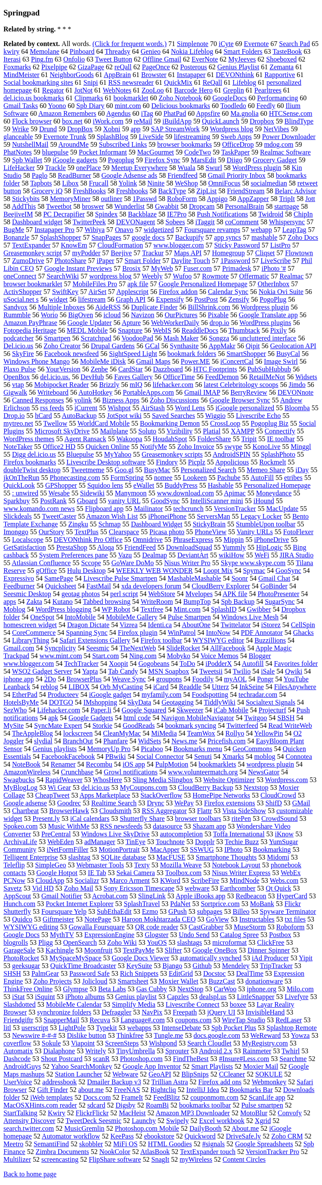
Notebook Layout (236, 865)
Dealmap (154, 555)
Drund (48, 129)
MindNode (244, 880)
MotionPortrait (119, 849)
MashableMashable (194, 578)
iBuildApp (177, 121)
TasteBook (287, 51)
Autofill (253, 663)
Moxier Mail (260, 1066)
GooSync (288, 570)
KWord (170, 880)
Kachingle (60, 950)
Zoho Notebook (180, 98)
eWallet (143, 485)
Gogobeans (153, 663)
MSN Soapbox (169, 671)
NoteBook (26, 764)
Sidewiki (92, 493)
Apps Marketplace (105, 795)
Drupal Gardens (113, 346)
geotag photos (81, 593)
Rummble (17, 315)
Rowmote (215, 276)
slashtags (189, 942)
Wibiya (95, 229)
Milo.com (300, 989)
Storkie (102, 725)
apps (9, 601)
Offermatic (254, 276)
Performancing (277, 98)
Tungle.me (168, 1035)
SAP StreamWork (175, 129)
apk (53, 717)
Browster (154, 74)
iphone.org (261, 989)
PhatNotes (17, 152)
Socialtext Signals (270, 702)
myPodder (86, 253)
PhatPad (175, 113)
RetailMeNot (267, 377)
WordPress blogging (63, 609)
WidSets (149, 741)
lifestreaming (192, 136)
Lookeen (195, 477)
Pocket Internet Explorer (79, 903)
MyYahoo (117, 454)
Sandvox (15, 307)
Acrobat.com (110, 896)
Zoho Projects (52, 981)
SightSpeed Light (133, 353)
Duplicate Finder (154, 307)
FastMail (99, 586)
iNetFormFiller (67, 849)
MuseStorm (250, 927)
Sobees (175, 222)
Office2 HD (59, 446)
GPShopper (61, 485)
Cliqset (265, 253)
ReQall (212, 82)
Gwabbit (167, 206)
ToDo (187, 663)
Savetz (12, 888)
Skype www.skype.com (253, 562)
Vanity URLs (255, 531)
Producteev (63, 694)
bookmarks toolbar (205, 1105)
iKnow (284, 834)
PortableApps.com (148, 392)
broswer (93, 206)
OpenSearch (80, 942)
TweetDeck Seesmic (93, 1120)
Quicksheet (60, 586)
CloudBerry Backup (205, 787)
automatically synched (211, 958)
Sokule (51, 1043)
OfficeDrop (238, 144)
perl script (124, 593)
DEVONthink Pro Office (88, 539)
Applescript (132, 291)
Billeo (240, 911)
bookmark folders (191, 353)
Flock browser (32, 121)
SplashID (224, 609)
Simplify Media (133, 1004)
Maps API (187, 253)
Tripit (249, 438)
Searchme (293, 1058)
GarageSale (19, 950)
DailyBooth (205, 1128)
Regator (53, 90)
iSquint (45, 996)
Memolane (44, 51)
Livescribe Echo (258, 415)
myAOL (235, 679)
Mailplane (114, 431)
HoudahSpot (169, 438)
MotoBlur (253, 1113)
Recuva (100, 1020)
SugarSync (279, 601)
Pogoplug (121, 160)
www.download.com (185, 493)
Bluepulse (80, 454)
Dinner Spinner (269, 950)
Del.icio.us (18, 346)
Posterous (193, 67)
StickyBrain (209, 524)
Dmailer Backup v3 (114, 1082)
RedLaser (289, 1020)
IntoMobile (80, 617)
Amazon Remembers (67, 113)
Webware (125, 1074)
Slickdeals (17, 516)
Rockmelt (272, 462)
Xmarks (233, 756)
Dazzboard (168, 369)
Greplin (233, 90)
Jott (310, 198)
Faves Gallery (133, 377)
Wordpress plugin (264, 307)
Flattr (204, 810)
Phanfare (115, 741)
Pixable (218, 315)
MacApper (164, 849)
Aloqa (105, 547)
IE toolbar (280, 438)
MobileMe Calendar (74, 1004)
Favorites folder (296, 663)
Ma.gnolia (244, 113)
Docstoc (214, 973)
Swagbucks (19, 779)
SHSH (12, 973)
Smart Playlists (211, 1066)
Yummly (234, 547)
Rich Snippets (139, 973)
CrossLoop (225, 423)
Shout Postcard (61, 1058)
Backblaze (142, 214)
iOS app (134, 764)
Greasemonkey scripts (172, 454)
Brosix (131, 268)
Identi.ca (160, 624)
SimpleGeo (50, 865)
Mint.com (187, 609)
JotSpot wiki (124, 415)
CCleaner (232, 1074)
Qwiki (293, 671)
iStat (18, 996)
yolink (83, 400)
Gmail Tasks (20, 105)
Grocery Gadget (275, 160)
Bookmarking (272, 849)
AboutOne (196, 624)
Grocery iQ (46, 191)
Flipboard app (104, 508)
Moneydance (274, 493)
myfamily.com (162, 694)
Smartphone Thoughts (226, 857)
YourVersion (63, 369)
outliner (111, 198)
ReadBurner (74, 175)
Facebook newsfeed (71, 353)
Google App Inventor (151, 1066)
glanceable (18, 136)
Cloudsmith (115, 810)
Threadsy (117, 51)
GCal (152, 346)
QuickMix (178, 82)
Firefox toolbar (161, 640)
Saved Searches (173, 415)
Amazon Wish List (112, 516)
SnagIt (160, 1159)
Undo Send (194, 934)
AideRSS (108, 307)
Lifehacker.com (58, 710)
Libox (70, 183)
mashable (264, 237)
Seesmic (97, 648)
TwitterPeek (89, 222)
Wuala (186, 167)
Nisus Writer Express (241, 872)
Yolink (127, 183)
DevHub (92, 377)
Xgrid (263, 1120)
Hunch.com (19, 903)
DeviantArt (192, 555)
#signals (213, 1144)
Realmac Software (285, 152)
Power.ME (195, 361)
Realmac (291, 276)
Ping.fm (42, 59)
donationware (264, 981)
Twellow (55, 423)
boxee (238, 1004)
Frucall (98, 183)
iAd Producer (270, 958)
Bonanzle (16, 237)
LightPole (72, 1027)
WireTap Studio (243, 1020)
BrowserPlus (84, 679)
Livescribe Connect (193, 1004)
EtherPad (24, 694)
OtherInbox (274, 284)
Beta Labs (112, 989)
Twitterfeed (242, 725)
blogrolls (15, 942)
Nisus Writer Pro (187, 562)
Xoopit (118, 663)
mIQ (136, 384)
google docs (148, 237)
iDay (302, 469)
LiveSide (151, 136)
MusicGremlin (84, 1128)
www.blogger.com (178, 245)
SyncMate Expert (58, 725)
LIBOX (79, 686)
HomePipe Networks (221, 795)
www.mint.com (61, 655)
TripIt (287, 198)
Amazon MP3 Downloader (193, 1113)
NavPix (152, 1012)
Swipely (177, 1120)
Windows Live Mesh (250, 617)
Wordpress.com (286, 779)
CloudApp (50, 880)
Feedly (266, 105)
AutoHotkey (95, 392)
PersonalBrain (244, 206)
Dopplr (204, 841)
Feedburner (19, 586)
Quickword (200, 1136)
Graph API (131, 299)
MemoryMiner (70, 198)
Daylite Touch (190, 260)
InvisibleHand (265, 1012)
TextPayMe (139, 950)
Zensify (238, 299)
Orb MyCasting (121, 686)
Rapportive (279, 74)
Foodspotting (210, 694)
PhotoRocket (21, 958)
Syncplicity (60, 648)
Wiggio (215, 415)
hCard (43, 415)
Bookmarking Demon (170, 423)
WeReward (266, 1035)
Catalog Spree (239, 934)
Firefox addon (178, 291)
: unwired (25, 493)
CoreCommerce (34, 632)
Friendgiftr (18, 1020)
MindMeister (21, 74)
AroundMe (74, 144)
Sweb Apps (235, 136)
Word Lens (190, 408)
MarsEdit (204, 160)
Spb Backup (237, 601)
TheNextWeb (137, 648)
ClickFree (270, 942)
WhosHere (107, 779)
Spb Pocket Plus (233, 1027)
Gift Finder (52, 1089)
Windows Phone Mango (36, 361)
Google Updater (90, 322)
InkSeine (251, 686)
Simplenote (192, 43)
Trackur (153, 253)
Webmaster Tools (100, 865)
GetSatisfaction (24, 547)
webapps (139, 1027)
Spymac (254, 570)
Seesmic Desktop (27, 593)
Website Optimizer (229, 779)
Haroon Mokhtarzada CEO (158, 919)
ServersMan (213, 516)
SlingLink (152, 896)
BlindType (299, 121)
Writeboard (52, 392)
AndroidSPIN (232, 454)
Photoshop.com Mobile (147, 1128)
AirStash (153, 408)
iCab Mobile (231, 710)
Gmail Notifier (61, 896)
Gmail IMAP (202, 392)
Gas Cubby (151, 989)
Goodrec (69, 803)
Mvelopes (199, 593)
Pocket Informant (103, 152)
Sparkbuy (16, 500)
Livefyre (296, 996)
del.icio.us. (55, 377)
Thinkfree (129, 1035)
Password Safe (89, 973)
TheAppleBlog (32, 733)
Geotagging (177, 702)
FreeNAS (127, 1089)
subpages (210, 911)
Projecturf (272, 710)
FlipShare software (115, 1159)
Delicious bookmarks (181, 105)
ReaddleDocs (200, 330)
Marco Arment (129, 880)
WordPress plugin (257, 167)
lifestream (91, 299)
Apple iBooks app (201, 896)
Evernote (256, 43)
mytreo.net (18, 423)
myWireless (196, 1159)
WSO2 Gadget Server (42, 671)
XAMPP (242, 431)
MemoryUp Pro (108, 748)
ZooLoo (153, 90)
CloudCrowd (278, 795)
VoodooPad (137, 338)
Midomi (278, 857)
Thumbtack (244, 330)
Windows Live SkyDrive (115, 834)
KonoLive (266, 446)
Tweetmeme (87, 469)
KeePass (121, 1136)
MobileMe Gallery (132, 617)
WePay (184, 803)
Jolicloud (95, 981)
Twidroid (270, 214)
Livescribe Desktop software (106, 462)
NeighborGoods (72, 74)
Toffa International (239, 834)
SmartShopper (246, 353)
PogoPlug (273, 299)
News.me (184, 741)
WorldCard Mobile (103, 423)
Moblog (14, 609)
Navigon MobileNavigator (197, 717)
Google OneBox (214, 950)
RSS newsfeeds (121, 826)
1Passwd (145, 198)
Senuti (203, 756)
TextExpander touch (207, 1151)
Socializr (86, 880)
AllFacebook (228, 648)
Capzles (178, 996)
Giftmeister (58, 919)
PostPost (206, 299)
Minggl (301, 446)
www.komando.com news (39, 508)
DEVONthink (235, 74)
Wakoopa (129, 438)
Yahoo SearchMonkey (81, 1066)
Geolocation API (293, 346)
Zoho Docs (303, 237)
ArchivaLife (20, 841)
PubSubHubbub (269, 369)
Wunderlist (129, 206)
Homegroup (228, 253)
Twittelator (236, 624)
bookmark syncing (191, 725)
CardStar (130, 369)
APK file (235, 593)
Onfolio (74, 59)
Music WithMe (69, 826)
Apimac (235, 493)
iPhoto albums (85, 996)
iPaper (105, 260)
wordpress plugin (270, 764)
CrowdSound (279, 818)
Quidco (22, 919)
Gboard (87, 500)
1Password (235, 260)
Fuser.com (197, 268)
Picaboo (152, 748)
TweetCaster (59, 516)
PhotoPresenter (278, 593)
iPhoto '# (274, 268)
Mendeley (236, 965)
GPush (177, 911)
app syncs (227, 237)
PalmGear (45, 973)
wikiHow (232, 555)
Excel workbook (222, 1120)
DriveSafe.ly (243, 1136)
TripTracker (276, 965)
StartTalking (20, 1113)
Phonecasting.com (75, 477)
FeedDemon (221, 377)
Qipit (253, 346)
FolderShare (214, 438)
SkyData (139, 702)
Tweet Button (113, 59)
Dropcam (202, 206)
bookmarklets (217, 764)
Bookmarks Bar (251, 1089)
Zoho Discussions (174, 400)
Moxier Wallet (178, 981)
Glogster (156, 934)
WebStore (161, 593)
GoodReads (139, 725)
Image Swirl (281, 361)
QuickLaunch (220, 121)
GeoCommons (252, 748)
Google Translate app (268, 315)
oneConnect (19, 276)
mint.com (128, 105)
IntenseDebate (181, 1027)
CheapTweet (52, 795)
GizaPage (90, 67)
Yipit (306, 958)
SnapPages (106, 237)
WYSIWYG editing (31, 927)
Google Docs (21, 934)
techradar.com (257, 694)
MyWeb (162, 268)
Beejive (121, 253)
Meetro (13, 1144)
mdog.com (278, 144)
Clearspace (124, 531)
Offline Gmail (161, 59)
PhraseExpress (193, 539)
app (136, 129)
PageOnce (156, 67)
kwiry (11, 51)
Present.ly (46, 818)
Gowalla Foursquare (97, 927)
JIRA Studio (297, 555)
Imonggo (15, 531)
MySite (13, 725)
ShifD (274, 803)
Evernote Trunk (64, 136)
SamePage (58, 578)
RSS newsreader (131, 82)
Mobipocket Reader (61, 384)
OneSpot (42, 617)
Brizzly (109, 384)
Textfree (151, 609)
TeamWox (201, 733)
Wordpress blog (231, 129)
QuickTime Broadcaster (83, 965)
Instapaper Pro (54, 229)
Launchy (144, 1120)
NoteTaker (17, 446)
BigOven (80, 315)
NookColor (114, 1151)
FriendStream (245, 191)
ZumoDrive (28, 260)
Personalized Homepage (277, 485)
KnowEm (74, 245)
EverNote (205, 59)
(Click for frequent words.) (130, 43)
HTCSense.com (291, 113)
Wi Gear (59, 787)
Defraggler (116, 1012)
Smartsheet (133, 981)
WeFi (261, 555)
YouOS (157, 942)
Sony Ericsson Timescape (139, 888)
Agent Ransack (85, 438)
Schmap (110, 524)
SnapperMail (61, 1020)
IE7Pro (176, 214)
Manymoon (131, 493)
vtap (18, 384)
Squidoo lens (105, 485)
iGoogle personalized (245, 408)
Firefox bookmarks (29, 462)
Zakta (34, 601)
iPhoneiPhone (167, 516)
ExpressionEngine (109, 934)
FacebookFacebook (68, 756)
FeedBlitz (166, 1097)
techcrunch (188, 508)
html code (137, 717)
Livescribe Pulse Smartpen (121, 578)
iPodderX (218, 663)
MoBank (262, 903)
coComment (242, 222)
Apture (131, 322)
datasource (167, 826)
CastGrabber (206, 927)
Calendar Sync (228, 291)
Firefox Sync (162, 160)
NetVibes (276, 129)
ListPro (280, 245)
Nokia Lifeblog (192, 51)
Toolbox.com (183, 872)
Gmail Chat (274, 578)
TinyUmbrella (135, 1051)
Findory (167, 462)
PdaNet (180, 903)
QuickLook (19, 485)
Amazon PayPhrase (30, 322)
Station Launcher (78, 1074)
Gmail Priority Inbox (237, 175)
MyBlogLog (20, 787)
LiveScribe (275, 260)
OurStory (52, 531)
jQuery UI (221, 1012)
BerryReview (248, 392)
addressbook (59, 1082)
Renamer (63, 764)
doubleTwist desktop (32, 469)
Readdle (190, 686)
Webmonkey (269, 1082)
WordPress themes (28, 438)
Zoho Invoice (195, 446)
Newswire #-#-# (34, 1035)
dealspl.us (213, 996)
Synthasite (184, 346)
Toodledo (233, 105)
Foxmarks (17, 67)
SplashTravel (142, 903)
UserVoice (17, 1082)
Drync (155, 803)
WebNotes (117, 90)
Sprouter (177, 1051)
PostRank (53, 500)
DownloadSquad (189, 547)
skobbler (91, 1144)
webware (197, 888)
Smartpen (57, 338)
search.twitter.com (28, 1128)
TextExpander (31, 245)
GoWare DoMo (132, 562)
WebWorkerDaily (175, 322)
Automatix (18, 1051)
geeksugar (26, 965)
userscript (35, 1027)
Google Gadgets (90, 717)
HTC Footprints (215, 369)
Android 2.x (215, 1051)
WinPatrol (181, 632)
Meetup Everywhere (139, 167)
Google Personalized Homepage (202, 284)
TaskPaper (235, 152)
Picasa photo (166, 531)
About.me (245, 1128)
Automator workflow (71, 1136)
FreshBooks (89, 191)
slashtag (79, 857)
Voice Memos (219, 655)
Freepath (185, 1012)
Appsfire (208, 113)
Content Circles (244, 1159)
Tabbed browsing (106, 601)
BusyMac (157, 469)
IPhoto (233, 849)
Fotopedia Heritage (29, 330)
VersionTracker (235, 508)
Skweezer (189, 710)
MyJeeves (242, 59)
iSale (268, 671)
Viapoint (83, 1043)
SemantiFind (51, 1144)
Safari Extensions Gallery (94, 640)
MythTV (62, 934)
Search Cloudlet (209, 1043)
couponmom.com (214, 1097)
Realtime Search (113, 803)
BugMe (13, 229)
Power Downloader (289, 136)
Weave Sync (129, 679)
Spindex (106, 214)
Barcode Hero (193, 90)
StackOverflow (161, 795)
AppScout (17, 896)
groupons (169, 679)
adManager (99, 841)
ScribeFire (205, 880)
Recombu (99, 764)
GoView (217, 919)
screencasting (59, 1159)
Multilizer (17, 1159)
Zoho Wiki (122, 942)
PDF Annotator (261, 632)
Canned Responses (38, 400)
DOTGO (61, 702)
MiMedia (164, 733)
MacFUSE (171, 857)
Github (201, 965)
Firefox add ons (220, 1082)
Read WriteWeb (290, 725)
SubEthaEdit (114, 911)
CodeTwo (197, 152)
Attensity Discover (29, 1120)
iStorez (271, 624)
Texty (142, 865)
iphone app (18, 679)
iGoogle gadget (110, 694)
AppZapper (253, 198)
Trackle (55, 167)
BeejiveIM (18, 214)
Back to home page (29, 1174)
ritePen (241, 818)
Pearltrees (268, 90)
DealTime (249, 973)
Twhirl (291, 1051)
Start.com (105, 655)
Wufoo (182, 276)
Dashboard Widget (156, 524)
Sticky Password (237, 245)
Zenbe (99, 369)
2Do (50, 679)
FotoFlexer (298, 531)
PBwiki (115, 756)
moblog (265, 756)
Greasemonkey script (32, 253)
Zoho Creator (61, 346)
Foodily (203, 679)
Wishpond (163, 1043)
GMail (301, 803)
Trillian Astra (169, 1082)
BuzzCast (222, 981)
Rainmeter (257, 1051)
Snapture (130, 330)
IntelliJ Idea (202, 1089)
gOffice (46, 570)
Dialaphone (59, 1051)
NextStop (190, 989)
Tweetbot (58, 206)
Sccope (91, 562)
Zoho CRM (287, 1136)
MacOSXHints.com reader (40, 1105)
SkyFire (23, 353)
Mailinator (148, 508)
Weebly (152, 276)
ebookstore (159, 1136)
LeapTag (294, 229)
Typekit (106, 1027)
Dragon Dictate (88, 624)
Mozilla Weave (181, 865)
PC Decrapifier (63, 214)
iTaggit (205, 222)
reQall (123, 67)
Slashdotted (19, 1004)
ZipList (206, 191)
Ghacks (303, 632)
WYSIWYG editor (218, 640)
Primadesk (236, 268)
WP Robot (116, 609)
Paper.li (100, 710)
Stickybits (26, 198)
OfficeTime (179, 377)
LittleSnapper (255, 996)
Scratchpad (96, 338)
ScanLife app (267, 1097)
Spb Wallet (27, 160)
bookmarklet (131, 98)
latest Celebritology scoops (241, 384)
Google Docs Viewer (141, 958)
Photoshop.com (141, 1058)
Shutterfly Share (142, 818)
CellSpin (303, 624)
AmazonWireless (27, 772)
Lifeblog (244, 82)
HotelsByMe (21, 702)
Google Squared (144, 710)
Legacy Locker (261, 516)
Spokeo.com (20, 826)
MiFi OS (125, 1144)
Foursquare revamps (212, 229)
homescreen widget (30, 624)
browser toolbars (198, 818)
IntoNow (218, 632)
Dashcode (17, 1058)
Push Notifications (222, 214)
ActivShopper (22, 291)
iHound (264, 500)
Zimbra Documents (62, 1151)
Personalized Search (208, 469)
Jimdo (297, 384)
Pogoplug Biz (269, 423)
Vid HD (42, 888)
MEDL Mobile (87, 330)
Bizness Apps (120, 400)
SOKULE (268, 1074)
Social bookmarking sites (38, 82)
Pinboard (82, 51)
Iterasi (12, 59)
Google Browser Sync (239, 400)
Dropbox (262, 121)
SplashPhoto (278, 454)
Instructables (257, 919)
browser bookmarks (184, 144)
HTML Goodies (170, 1144)
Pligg (45, 942)
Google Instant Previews (78, 268)
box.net (72, 121)
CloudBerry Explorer (221, 586)
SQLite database (123, 857)
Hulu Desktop (86, 570)
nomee (163, 477)
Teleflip (14, 865)
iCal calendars (89, 818)
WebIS (162, 330)
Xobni (112, 129)
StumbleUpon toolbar (265, 524)
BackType (172, 191)
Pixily (278, 330)
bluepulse (55, 152)
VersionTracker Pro (272, 1151)
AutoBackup (79, 415)
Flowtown (299, 253)
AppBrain (117, 74)
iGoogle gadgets (75, 160)
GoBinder (274, 586)
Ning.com (143, 655)
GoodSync (165, 500)
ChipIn (303, 214)
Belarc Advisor (295, 191)
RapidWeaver (64, 779)
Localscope (27, 539)
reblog (49, 686)
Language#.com (143, 1020)
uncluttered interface (267, 338)
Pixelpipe (54, 67)
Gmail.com (18, 648)
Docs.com (97, 1097)
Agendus (118, 113)
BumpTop (197, 601)
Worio (49, 315)
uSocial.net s (21, 299)
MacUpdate (282, 508)
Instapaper (191, 74)
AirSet (97, 291)
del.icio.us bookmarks (33, 98)
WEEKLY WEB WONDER (154, 570)
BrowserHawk (69, 810)
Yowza (300, 1035)
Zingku (78, 524)
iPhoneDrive (271, 539)
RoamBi (157, 1105)
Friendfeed (182, 175)
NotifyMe (153, 446)
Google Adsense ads (130, 175)
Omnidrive (148, 539)
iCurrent (85, 408)
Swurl (214, 167)
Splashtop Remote (291, 1027)
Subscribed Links (123, 144)
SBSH (285, 717)
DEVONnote (296, 392)
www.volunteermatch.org (203, 772)
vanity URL (124, 500)
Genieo (151, 51)
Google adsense (25, 803)
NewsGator (263, 772)
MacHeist (132, 1113)
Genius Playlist (238, 67)
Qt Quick (278, 888)
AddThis (24, 206)
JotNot (83, 90)
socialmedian (269, 183)
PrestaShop (71, 547)
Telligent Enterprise (30, 857)
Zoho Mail (78, 888)
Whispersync (287, 222)
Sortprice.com (220, 903)
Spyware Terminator (288, 911)
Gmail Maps (153, 361)
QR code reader (156, 927)
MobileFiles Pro (94, 284)
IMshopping (100, 702)
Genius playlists (55, 748)
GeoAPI (160, 1074)
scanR (101, 1058)
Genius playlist (136, 996)
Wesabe (59, 493)
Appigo (217, 198)
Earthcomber (238, 888)
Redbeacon (251, 896)
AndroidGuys (22, 1066)
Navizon (142, 315)
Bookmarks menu (197, 748)
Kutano (63, 601)
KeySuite (139, 965)
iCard (161, 686)
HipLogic (269, 547)
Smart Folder (142, 260)
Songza (219, 338)
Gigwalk (15, 392)
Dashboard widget (37, 222)
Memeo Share (266, 469)
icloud (112, 315)
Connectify (280, 431)
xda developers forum (151, 586)
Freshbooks (132, 191)
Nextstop (256, 787)
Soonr (240, 578)
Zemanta (281, 67)
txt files (295, 919)
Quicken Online (108, 446)
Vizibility (179, 431)
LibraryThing (30, 640)
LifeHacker (19, 167)
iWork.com (108, 121)
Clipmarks (88, 98)
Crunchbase (77, 772)
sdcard (96, 1105)
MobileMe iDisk (103, 361)
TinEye (135, 841)
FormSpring (126, 477)
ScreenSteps (122, 1043)
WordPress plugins (265, 322)
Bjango (172, 965)
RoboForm (182, 198)
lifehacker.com (173, 384)
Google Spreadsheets (264, 1144)
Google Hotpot (56, 872)
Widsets (306, 377)
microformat (229, 942)
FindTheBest (191, 1058)
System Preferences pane (73, 555)
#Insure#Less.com (244, 1058)
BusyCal (288, 353)
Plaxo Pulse (19, 369)
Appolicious (232, 462)
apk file (137, 284)
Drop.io (14, 415)
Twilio (242, 671)
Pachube (228, 477)
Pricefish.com (226, 741)
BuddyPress (180, 485)
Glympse (75, 989)
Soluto (147, 431)
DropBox (80, 129)
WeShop (186, 183)
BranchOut (78, 741)
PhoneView (210, 531)
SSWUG (202, 849)
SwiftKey (65, 291)
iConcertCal (237, 361)
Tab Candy (123, 671)
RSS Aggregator (164, 810)
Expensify (170, 299)
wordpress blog (110, 276)
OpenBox (16, 377)
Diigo (234, 160)
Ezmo (150, 911)
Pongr (265, 679)
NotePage (97, 919)
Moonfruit (98, 950)
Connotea (299, 756)
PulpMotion (171, 764)
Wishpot (119, 408)
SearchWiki (62, 276)
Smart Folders (242, 51)
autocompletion (181, 834)
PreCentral (56, 834)
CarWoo (225, 989)
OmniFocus (224, 183)
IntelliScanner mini (216, 500)
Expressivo (18, 578)
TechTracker (81, 663)
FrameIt (132, 1097)
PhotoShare (71, 260)
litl (7, 1027)
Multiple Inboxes (61, 307)
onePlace (88, 167)
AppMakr (221, 346)
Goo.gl (124, 469)
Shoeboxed (281, 59)
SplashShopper (60, 237)
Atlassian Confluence (41, 562)
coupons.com (193, 1020)
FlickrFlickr (92, 1113)
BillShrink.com (209, 307)
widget (58, 299)
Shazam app (209, 826)
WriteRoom (157, 601)
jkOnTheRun (21, 477)
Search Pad (294, 43)
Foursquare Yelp (64, 911)
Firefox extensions (229, 803)
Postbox (280, 934)
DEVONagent (135, 222)
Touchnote (170, 841)
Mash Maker (181, 338)
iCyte (226, 43)
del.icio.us (95, 787)
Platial (211, 431)
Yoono (57, 105)
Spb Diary (90, 105)
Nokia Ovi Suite (281, 291)
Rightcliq (163, 1089)
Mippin (233, 539)
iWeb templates (51, 1097)
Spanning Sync (86, 632)
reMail (143, 121)
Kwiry (56, 1113)
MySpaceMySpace (76, 958)
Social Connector (160, 756)
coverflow (17, 1043)
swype (233, 446)
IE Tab (97, 872)
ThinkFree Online (28, 989)
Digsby (125, 1105)
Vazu (125, 555)
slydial (43, 741)
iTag (147, 113)
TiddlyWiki (219, 702)
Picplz (196, 462)
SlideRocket (183, 648)
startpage (286, 206)
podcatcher (18, 338)
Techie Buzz (242, 841)
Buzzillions (270, 640)
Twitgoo (255, 717)
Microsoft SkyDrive (62, 431)
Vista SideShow (244, 810)
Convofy (290, 1113)
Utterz (220, 686)
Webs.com (283, 880)
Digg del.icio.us (34, 454)
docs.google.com (216, 1035)
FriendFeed (140, 547)
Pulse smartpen (262, 1105)
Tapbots (41, 183)
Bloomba (297, 408)
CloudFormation (120, 245)
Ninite (155, 183)
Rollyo (235, 733)
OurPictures (180, 315)
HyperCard (292, 896)
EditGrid (181, 973)
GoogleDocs (229, 98)
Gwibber (259, 609)
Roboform (290, 927)
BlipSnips (194, 1074)
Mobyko (178, 655)
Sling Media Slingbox (163, 779)
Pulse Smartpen (189, 617)
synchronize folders (64, 1012)
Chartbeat (25, 810)
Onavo (124, 229)
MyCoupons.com (144, 787)
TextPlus (86, 531)
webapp (261, 229)
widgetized (159, 229)
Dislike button (86, 1035)
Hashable (221, 485)
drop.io (219, 322)
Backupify (189, 237)
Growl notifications (131, 772)
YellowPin (268, 733)
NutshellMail (30, 144)
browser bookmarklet (32, 284)
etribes (293, 477)
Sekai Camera (136, 872)
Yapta (90, 671)
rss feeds (52, 408)
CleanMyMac (122, 733)
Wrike (20, 129)
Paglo (39, 175)
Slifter (173, 950)
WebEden (60, 841)
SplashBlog (112, 136)
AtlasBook (155, 1151)
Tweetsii (211, 671)
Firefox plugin (138, 632)
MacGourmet (155, 152)
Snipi (91, 82)
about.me (91, 1089)
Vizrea (129, 624)
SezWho (15, 710)
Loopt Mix (218, 570)
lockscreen (78, 733)
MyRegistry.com (265, 1043)
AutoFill (262, 477)
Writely (95, 1051)
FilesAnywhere (295, 686)
